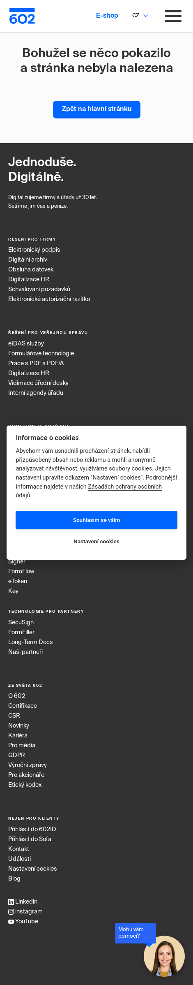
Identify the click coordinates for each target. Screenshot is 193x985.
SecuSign (21, 623)
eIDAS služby (26, 344)
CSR (14, 716)
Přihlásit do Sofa (29, 839)
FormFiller (21, 632)
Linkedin (22, 902)
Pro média (21, 746)
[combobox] (135, 16)
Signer (16, 562)
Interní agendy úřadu (35, 393)
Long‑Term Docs (30, 642)
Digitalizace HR (28, 280)
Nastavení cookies (32, 869)
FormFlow (21, 572)
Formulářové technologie (41, 354)
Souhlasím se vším (96, 520)
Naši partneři (25, 652)
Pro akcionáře (26, 775)
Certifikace (22, 706)
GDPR (16, 755)
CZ (135, 16)
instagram (25, 912)
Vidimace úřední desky (38, 383)
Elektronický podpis (34, 250)
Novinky (18, 726)
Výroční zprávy (27, 765)
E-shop (107, 16)
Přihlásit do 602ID (32, 829)
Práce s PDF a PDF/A (36, 363)
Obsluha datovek (30, 270)
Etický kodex (24, 785)
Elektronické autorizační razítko (49, 299)
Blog (14, 879)
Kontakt (18, 849)
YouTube (23, 922)
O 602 (16, 696)
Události (19, 859)
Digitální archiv (27, 260)
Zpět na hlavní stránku (96, 109)
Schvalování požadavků (39, 289)
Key (13, 591)
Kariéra (18, 736)
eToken (17, 581)
